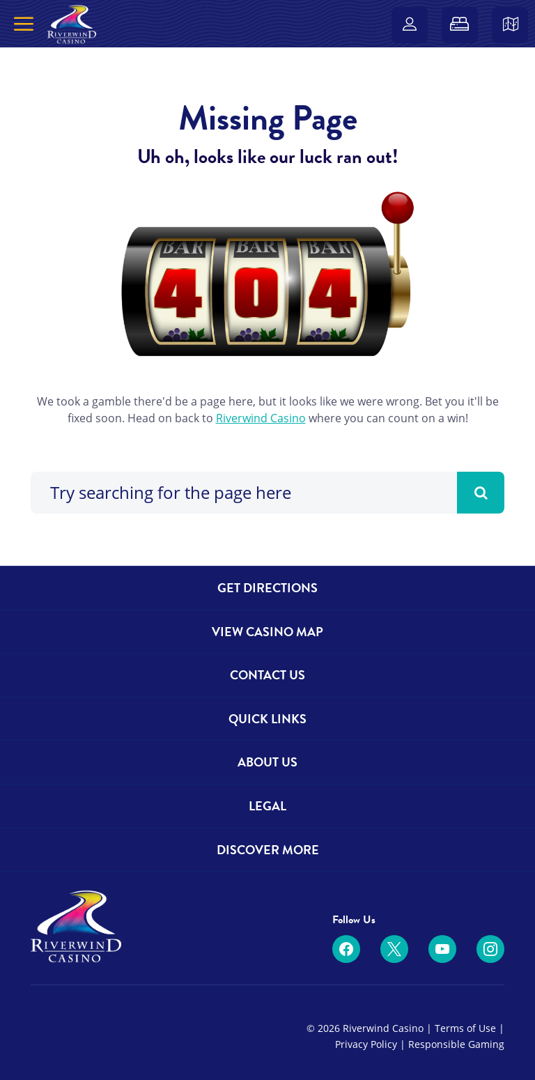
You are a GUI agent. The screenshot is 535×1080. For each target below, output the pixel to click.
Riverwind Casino (261, 418)
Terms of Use (465, 1028)
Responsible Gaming (456, 1044)
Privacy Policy (366, 1044)
